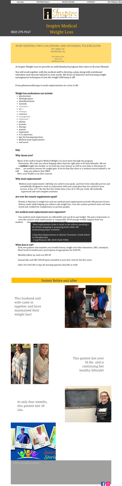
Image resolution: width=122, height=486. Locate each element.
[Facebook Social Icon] (103, 484)
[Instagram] (108, 484)
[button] (20, 2)
